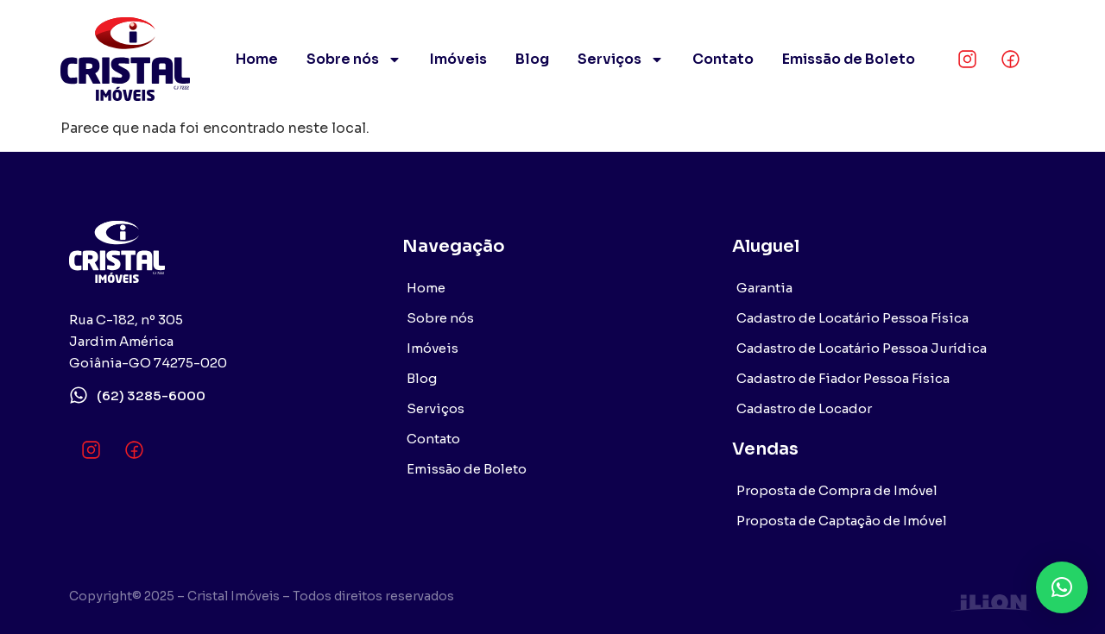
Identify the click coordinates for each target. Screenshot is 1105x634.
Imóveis (458, 59)
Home (257, 59)
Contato (723, 59)
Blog (532, 59)
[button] (1062, 587)
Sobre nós (353, 59)
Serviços (621, 59)
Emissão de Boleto (848, 59)
